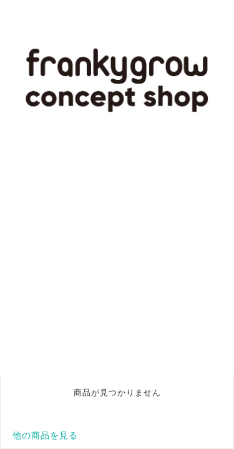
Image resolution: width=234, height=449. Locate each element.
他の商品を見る (45, 435)
